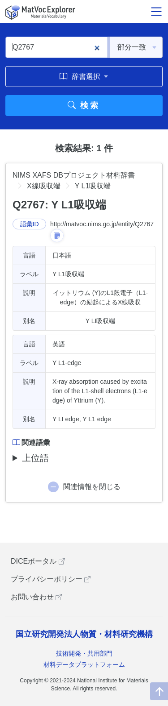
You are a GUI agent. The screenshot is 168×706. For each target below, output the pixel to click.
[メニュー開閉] (156, 11)
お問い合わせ (36, 597)
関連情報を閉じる (92, 486)
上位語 (35, 458)
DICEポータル (38, 561)
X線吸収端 (43, 186)
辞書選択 (84, 76)
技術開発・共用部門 (84, 653)
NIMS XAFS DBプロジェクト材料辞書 (74, 175)
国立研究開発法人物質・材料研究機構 (84, 634)
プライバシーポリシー (50, 579)
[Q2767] (56, 47)
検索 (84, 105)
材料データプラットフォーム (84, 664)
